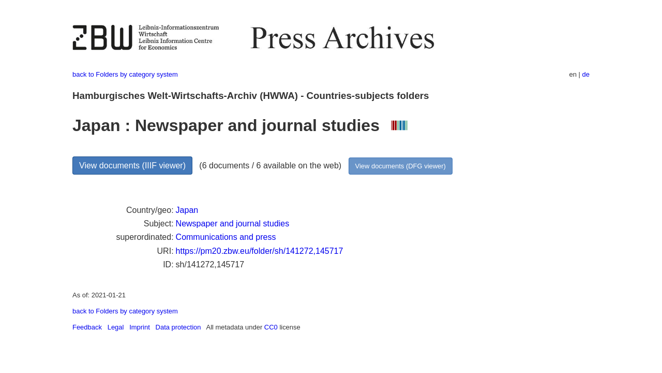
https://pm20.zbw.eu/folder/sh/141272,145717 (259, 251)
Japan (187, 210)
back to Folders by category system (125, 74)
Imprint (139, 327)
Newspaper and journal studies (233, 223)
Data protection (178, 327)
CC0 (271, 327)
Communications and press (226, 237)
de (586, 74)
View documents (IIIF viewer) (132, 165)
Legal (116, 327)
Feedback (87, 327)
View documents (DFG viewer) (400, 166)
